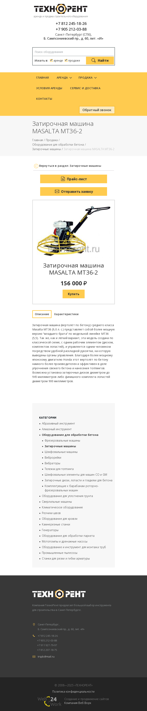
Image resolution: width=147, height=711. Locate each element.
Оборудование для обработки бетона (58, 144)
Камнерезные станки (56, 524)
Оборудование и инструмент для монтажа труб (74, 547)
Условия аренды (49, 88)
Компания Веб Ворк (77, 703)
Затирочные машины (46, 149)
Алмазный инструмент (57, 429)
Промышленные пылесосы (60, 553)
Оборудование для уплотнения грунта (67, 496)
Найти (100, 60)
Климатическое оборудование (62, 507)
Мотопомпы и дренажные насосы (65, 541)
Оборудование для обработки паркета (68, 536)
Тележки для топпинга (59, 469)
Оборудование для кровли (60, 519)
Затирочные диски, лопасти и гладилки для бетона (78, 480)
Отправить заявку (73, 191)
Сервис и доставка (85, 88)
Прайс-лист (73, 179)
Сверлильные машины (57, 501)
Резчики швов (51, 513)
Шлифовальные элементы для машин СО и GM (76, 474)
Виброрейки (53, 457)
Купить (73, 294)
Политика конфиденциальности (73, 691)
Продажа (85, 77)
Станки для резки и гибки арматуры (66, 558)
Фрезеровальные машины (62, 440)
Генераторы (50, 530)
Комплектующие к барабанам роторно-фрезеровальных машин (72, 488)
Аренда (62, 77)
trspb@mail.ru (46, 656)
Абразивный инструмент (58, 423)
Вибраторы (52, 463)
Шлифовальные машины (61, 452)
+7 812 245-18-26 (71, 23)
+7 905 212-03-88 (71, 29)
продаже (74, 60)
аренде (58, 60)
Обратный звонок (97, 110)
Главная (42, 77)
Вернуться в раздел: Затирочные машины (70, 166)
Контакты (44, 99)
